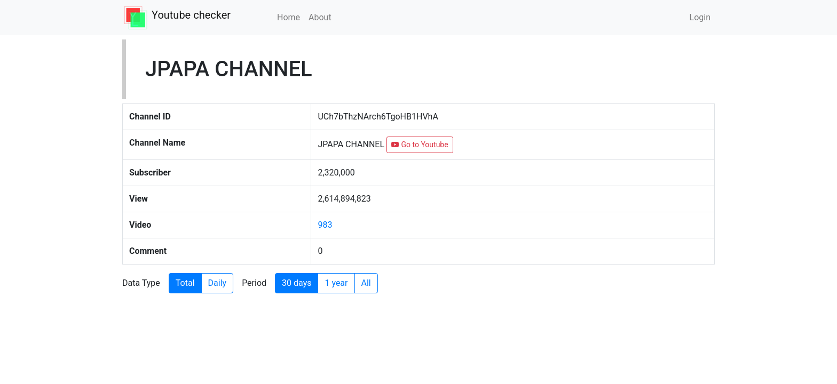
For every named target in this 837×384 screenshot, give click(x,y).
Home (288, 17)
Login (700, 17)
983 (325, 225)
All (366, 283)
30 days (296, 283)
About (320, 17)
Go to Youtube (419, 144)
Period (254, 283)
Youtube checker (191, 15)
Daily (217, 283)
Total (185, 283)
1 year (336, 283)
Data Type (141, 283)
